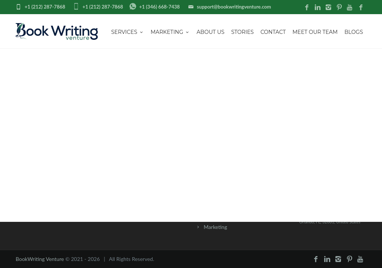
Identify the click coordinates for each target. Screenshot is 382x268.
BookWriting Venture (40, 259)
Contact (273, 32)
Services (127, 32)
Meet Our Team (315, 32)
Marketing (170, 32)
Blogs (353, 32)
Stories (242, 32)
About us (211, 32)
